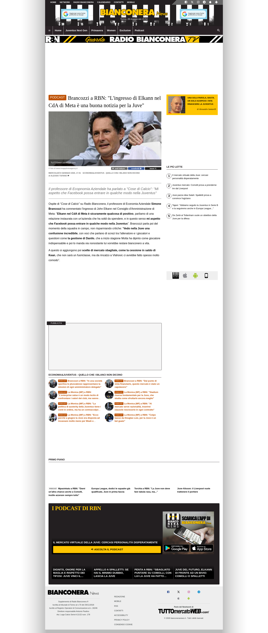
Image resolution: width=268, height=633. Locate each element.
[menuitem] (49, 30)
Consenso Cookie (123, 625)
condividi (136, 168)
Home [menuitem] (58, 30)
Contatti (118, 611)
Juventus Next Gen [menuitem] (76, 30)
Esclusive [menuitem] (125, 30)
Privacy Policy (122, 620)
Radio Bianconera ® (80, 602)
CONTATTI (119, 2)
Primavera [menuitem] (97, 30)
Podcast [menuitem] (139, 30)
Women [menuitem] (111, 30)
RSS (116, 606)
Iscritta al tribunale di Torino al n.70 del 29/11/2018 (73, 605)
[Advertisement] (192, 415)
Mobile (117, 601)
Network (65, 2)
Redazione (119, 597)
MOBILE (131, 2)
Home (53, 2)
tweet (153, 168)
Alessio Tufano (59, 176)
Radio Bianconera (83, 2)
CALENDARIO (103, 2)
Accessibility (121, 615)
